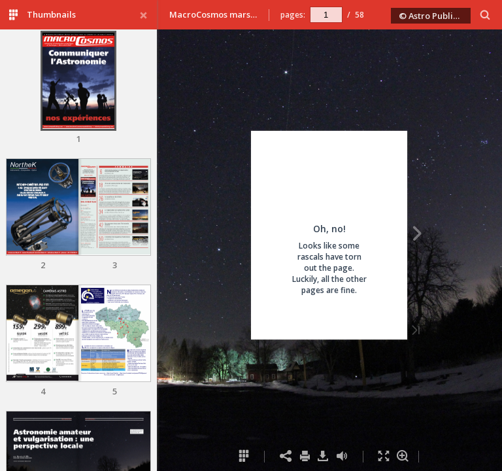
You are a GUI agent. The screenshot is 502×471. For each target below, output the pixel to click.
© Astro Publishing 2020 (435, 16)
